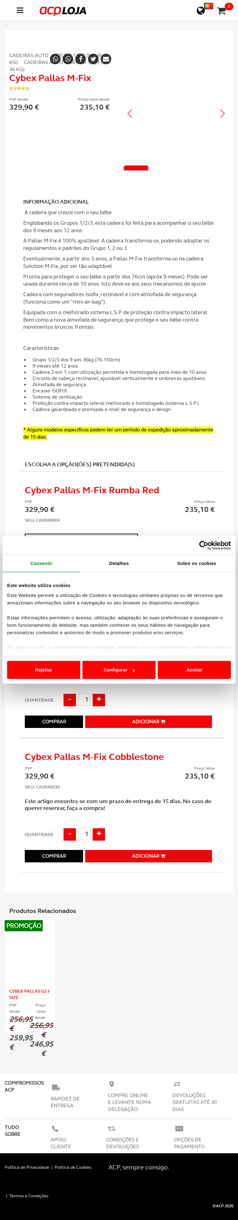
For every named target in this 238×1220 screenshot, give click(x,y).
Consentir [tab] (41, 563)
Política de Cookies (73, 1167)
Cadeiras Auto (28, 55)
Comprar (54, 721)
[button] (130, 107)
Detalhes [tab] (119, 563)
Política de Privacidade (27, 1167)
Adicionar (148, 721)
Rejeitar (43, 669)
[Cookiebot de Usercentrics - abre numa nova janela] (204, 545)
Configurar (119, 669)
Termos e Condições (28, 1196)
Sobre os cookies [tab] (196, 563)
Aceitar (194, 669)
